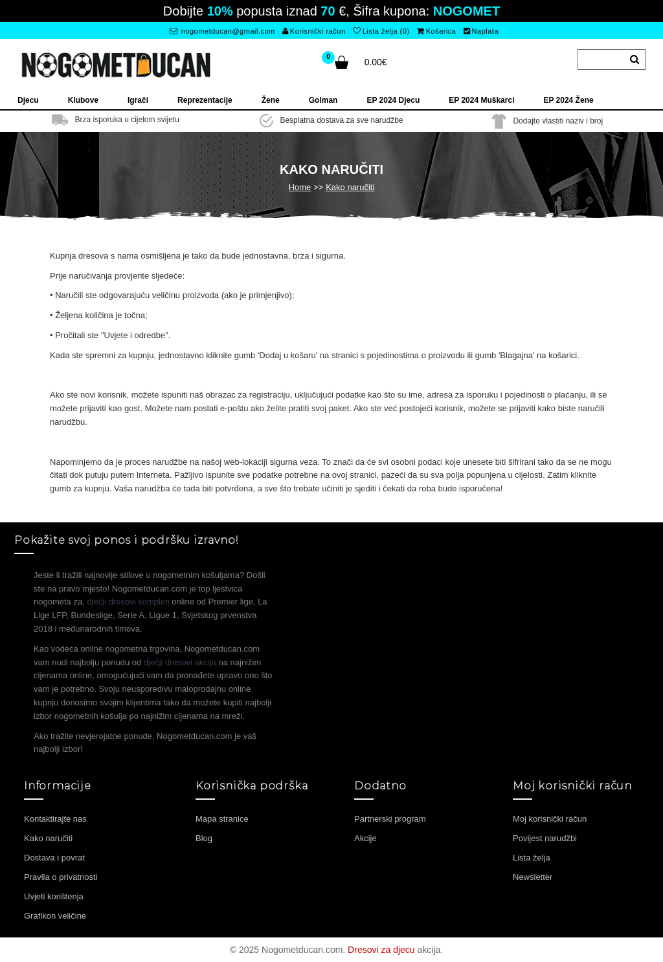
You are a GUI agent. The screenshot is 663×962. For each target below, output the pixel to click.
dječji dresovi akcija (180, 662)
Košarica (436, 31)
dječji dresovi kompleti (128, 601)
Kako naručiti (350, 187)
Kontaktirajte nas (55, 819)
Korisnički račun (313, 31)
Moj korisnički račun (550, 819)
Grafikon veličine (55, 916)
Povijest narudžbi (545, 838)
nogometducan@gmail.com (222, 31)
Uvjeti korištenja (54, 896)
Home (300, 187)
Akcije (365, 838)
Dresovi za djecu (381, 950)
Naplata (481, 31)
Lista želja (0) (381, 31)
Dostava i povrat (54, 857)
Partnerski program (390, 819)
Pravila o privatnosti (60, 877)
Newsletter (532, 877)
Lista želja (531, 857)
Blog (204, 838)
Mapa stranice (222, 819)
